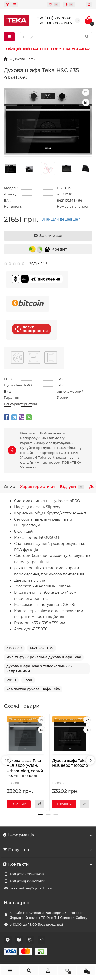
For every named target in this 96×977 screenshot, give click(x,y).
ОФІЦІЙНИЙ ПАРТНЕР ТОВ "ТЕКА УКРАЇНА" (48, 49)
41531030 (14, 648)
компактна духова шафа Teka (33, 689)
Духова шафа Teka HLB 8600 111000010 (70, 763)
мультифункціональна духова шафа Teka (43, 657)
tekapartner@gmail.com (31, 888)
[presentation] (5, 760)
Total (28, 680)
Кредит (48, 249)
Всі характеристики (21, 404)
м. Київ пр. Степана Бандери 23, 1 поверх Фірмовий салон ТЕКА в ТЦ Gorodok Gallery (48, 915)
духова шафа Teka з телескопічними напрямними (39, 668)
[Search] (56, 36)
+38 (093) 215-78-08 (27, 874)
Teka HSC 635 (41, 648)
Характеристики (37, 486)
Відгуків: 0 (37, 263)
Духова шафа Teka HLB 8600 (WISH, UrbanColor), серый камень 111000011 (25, 768)
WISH (11, 680)
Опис (9, 486)
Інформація (48, 835)
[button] (40, 814)
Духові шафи (24, 59)
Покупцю (48, 849)
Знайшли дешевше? (60, 219)
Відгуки (72, 486)
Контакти (48, 864)
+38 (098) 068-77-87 (27, 881)
